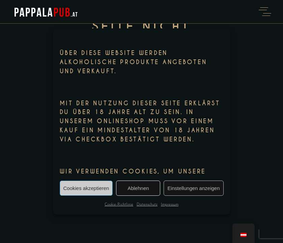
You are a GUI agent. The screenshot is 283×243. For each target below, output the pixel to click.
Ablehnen (138, 188)
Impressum (169, 204)
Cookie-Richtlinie (119, 204)
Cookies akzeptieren (86, 188)
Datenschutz (147, 204)
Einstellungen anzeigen (193, 188)
